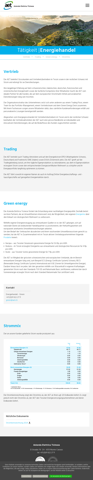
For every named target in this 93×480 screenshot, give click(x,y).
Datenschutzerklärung (40, 476)
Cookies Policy (26, 476)
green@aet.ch (12, 300)
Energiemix (81, 214)
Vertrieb (26, 57)
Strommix (66, 57)
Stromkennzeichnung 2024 (17, 422)
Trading (38, 57)
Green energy (51, 57)
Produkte (8, 237)
